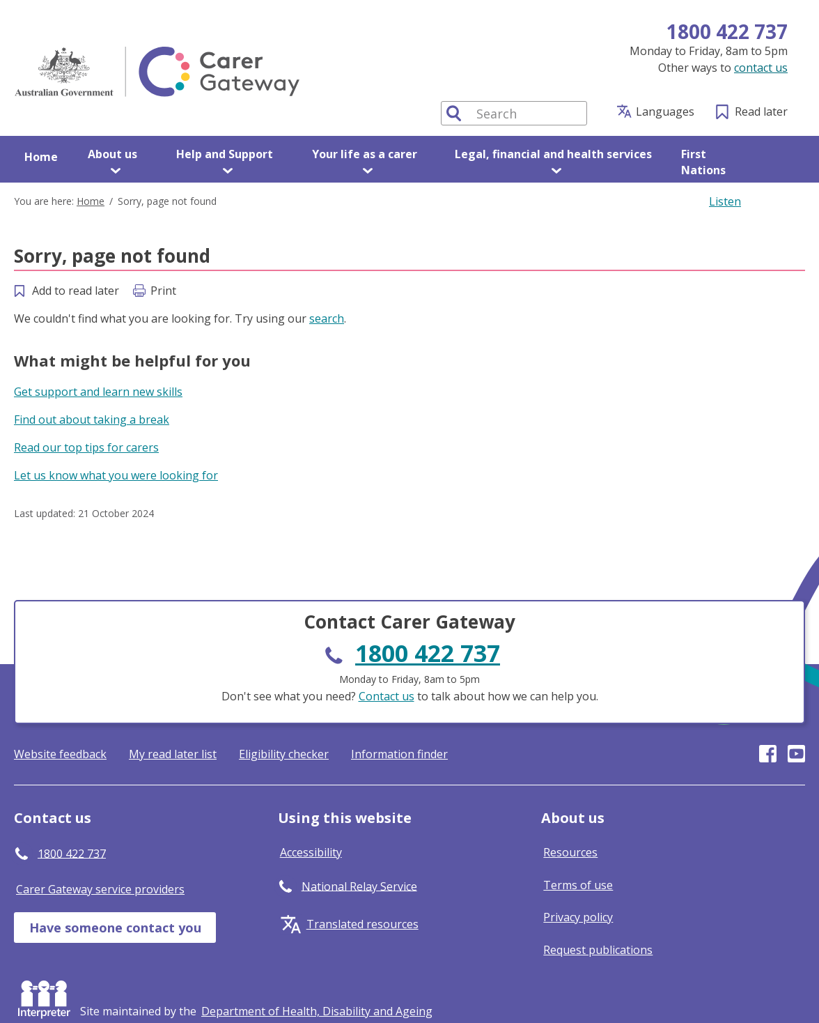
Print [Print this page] (163, 290)
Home (41, 156)
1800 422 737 (727, 31)
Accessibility (311, 852)
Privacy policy (578, 917)
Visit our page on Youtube (796, 753)
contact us (761, 67)
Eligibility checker (284, 754)
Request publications (598, 949)
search (326, 318)
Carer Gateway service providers (100, 889)
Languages (665, 111)
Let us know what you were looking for (116, 475)
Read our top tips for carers (86, 447)
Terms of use (578, 885)
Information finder (399, 754)
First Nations (703, 162)
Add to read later (75, 290)
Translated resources (362, 924)
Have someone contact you (115, 927)
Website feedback (60, 754)
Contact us (386, 696)
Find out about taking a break (91, 419)
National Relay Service (359, 885)
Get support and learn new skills (98, 391)
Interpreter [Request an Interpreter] (47, 996)
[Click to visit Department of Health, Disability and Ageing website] (317, 1011)
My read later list (173, 754)
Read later (761, 111)
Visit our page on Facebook (768, 753)
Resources (570, 852)
